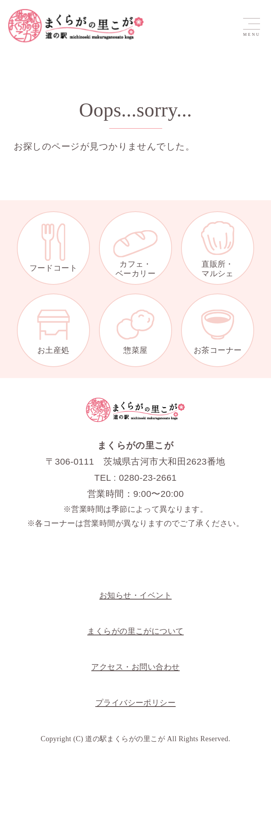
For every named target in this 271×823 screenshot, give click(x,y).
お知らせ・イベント (135, 595)
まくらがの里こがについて (135, 631)
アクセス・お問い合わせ (135, 666)
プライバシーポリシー (135, 702)
